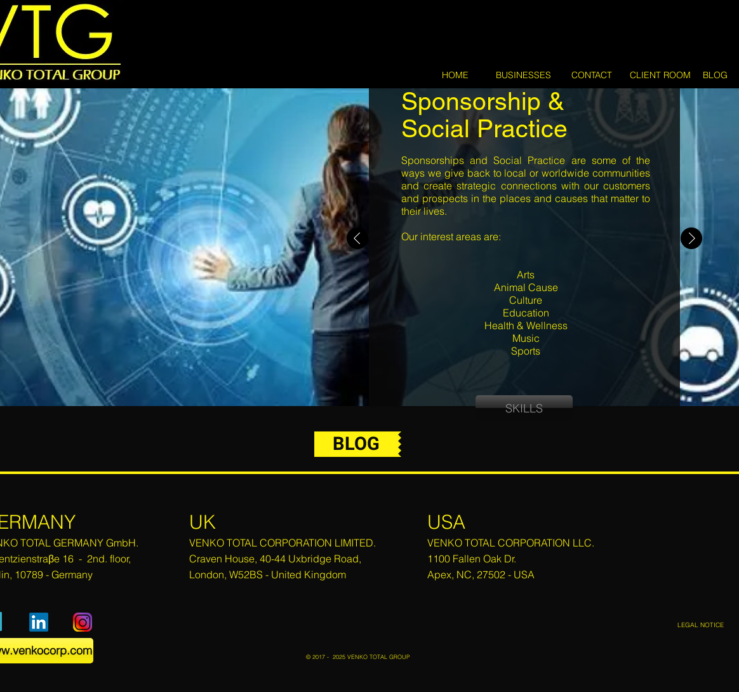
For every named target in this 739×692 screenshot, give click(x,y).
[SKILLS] (524, 408)
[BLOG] (715, 75)
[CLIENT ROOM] (660, 75)
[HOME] (455, 75)
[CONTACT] (591, 75)
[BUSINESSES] (523, 75)
